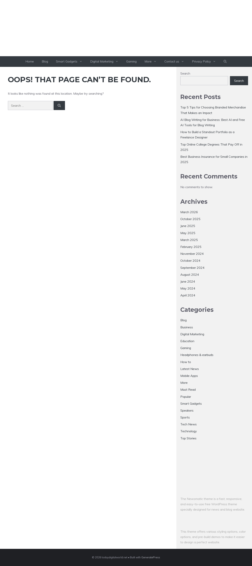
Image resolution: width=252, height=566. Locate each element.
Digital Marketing (106, 61)
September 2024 (192, 268)
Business (186, 327)
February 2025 (190, 247)
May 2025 (187, 233)
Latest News (189, 369)
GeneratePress (150, 557)
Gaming (131, 61)
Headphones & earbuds (196, 355)
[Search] (59, 105)
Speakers (187, 410)
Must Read (188, 389)
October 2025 (190, 219)
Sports (185, 417)
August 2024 (189, 274)
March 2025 (189, 240)
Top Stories (188, 438)
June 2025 (187, 226)
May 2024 (187, 288)
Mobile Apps (189, 376)
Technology (188, 431)
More (152, 61)
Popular (185, 397)
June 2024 (187, 281)
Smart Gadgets (71, 61)
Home (29, 61)
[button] (225, 61)
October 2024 (190, 260)
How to (185, 362)
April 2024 (187, 295)
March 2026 (189, 212)
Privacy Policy (206, 61)
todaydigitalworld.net (126, 35)
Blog (45, 61)
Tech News (188, 424)
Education (187, 341)
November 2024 (192, 254)
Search (185, 73)
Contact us (176, 61)
